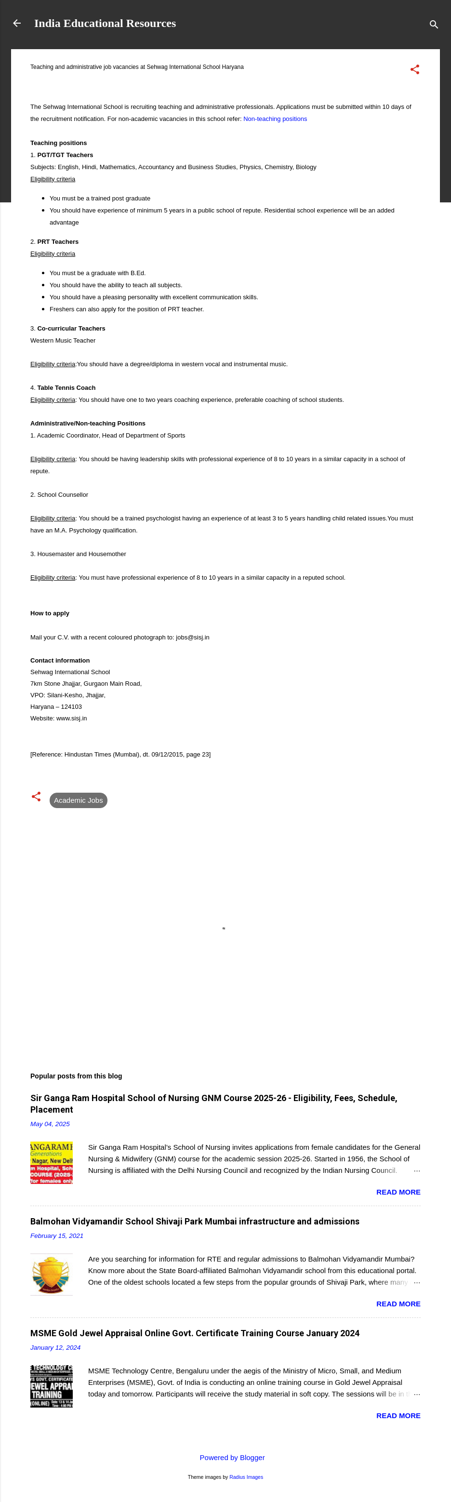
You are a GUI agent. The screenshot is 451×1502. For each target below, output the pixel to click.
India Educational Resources (105, 23)
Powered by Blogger (225, 1457)
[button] (415, 71)
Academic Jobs (78, 800)
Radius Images (246, 1477)
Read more (398, 1192)
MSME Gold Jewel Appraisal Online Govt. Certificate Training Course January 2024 (194, 1333)
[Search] (434, 26)
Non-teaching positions (275, 118)
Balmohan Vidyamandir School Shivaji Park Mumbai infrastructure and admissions (194, 1221)
